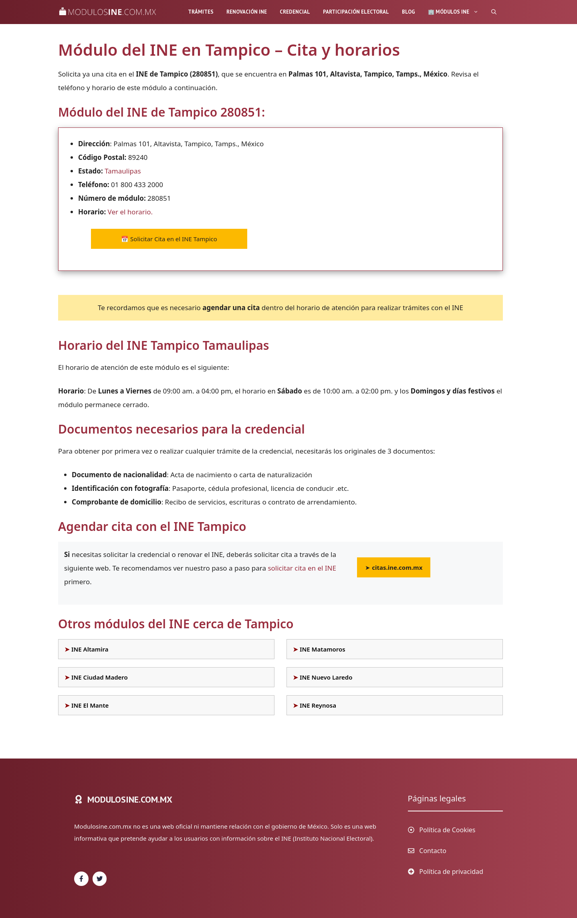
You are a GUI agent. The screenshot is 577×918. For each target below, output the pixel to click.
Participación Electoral (356, 11)
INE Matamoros (322, 649)
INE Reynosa (318, 705)
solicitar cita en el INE (302, 568)
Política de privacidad (451, 871)
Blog (408, 11)
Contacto (432, 850)
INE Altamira (90, 649)
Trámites (201, 11)
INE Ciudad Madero (99, 677)
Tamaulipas (123, 171)
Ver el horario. (130, 211)
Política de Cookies (447, 829)
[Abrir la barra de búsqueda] (494, 12)
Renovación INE (246, 11)
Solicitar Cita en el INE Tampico (169, 239)
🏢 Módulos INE (456, 12)
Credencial (295, 11)
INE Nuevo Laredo (326, 677)
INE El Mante (90, 705)
